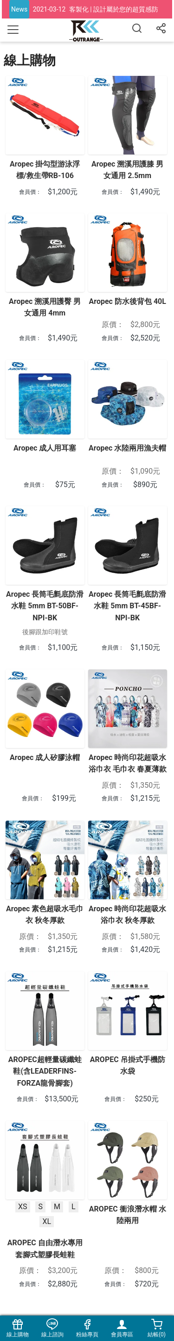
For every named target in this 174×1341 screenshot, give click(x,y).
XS (22, 1206)
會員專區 (121, 1328)
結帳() (156, 1328)
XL (46, 1221)
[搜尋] (137, 30)
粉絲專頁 (87, 1328)
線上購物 (17, 1328)
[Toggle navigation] (13, 30)
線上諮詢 (52, 1328)
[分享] (161, 30)
